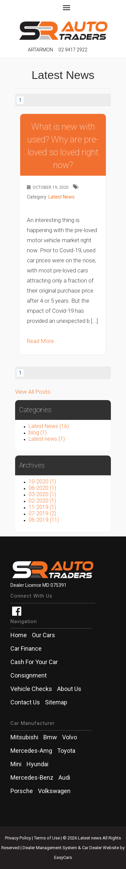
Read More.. (42, 341)
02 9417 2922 (72, 49)
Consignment (28, 675)
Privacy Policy (18, 837)
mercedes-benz (31, 777)
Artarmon (40, 49)
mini (16, 764)
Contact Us (25, 702)
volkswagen (54, 791)
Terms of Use (47, 837)
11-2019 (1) (42, 507)
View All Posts (32, 391)
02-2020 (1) (42, 500)
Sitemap (56, 702)
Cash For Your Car (34, 662)
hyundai (37, 764)
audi (64, 777)
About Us (69, 689)
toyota (66, 750)
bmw (50, 737)
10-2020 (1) (42, 481)
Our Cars (43, 635)
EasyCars (63, 857)
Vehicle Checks (31, 689)
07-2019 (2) (42, 513)
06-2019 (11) (44, 520)
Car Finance (26, 648)
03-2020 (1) (42, 494)
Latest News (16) (49, 426)
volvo (69, 737)
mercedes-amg (31, 750)
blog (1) (38, 432)
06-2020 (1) (42, 488)
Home (18, 635)
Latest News (61, 197)
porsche (21, 791)
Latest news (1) (47, 439)
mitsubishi (24, 737)
